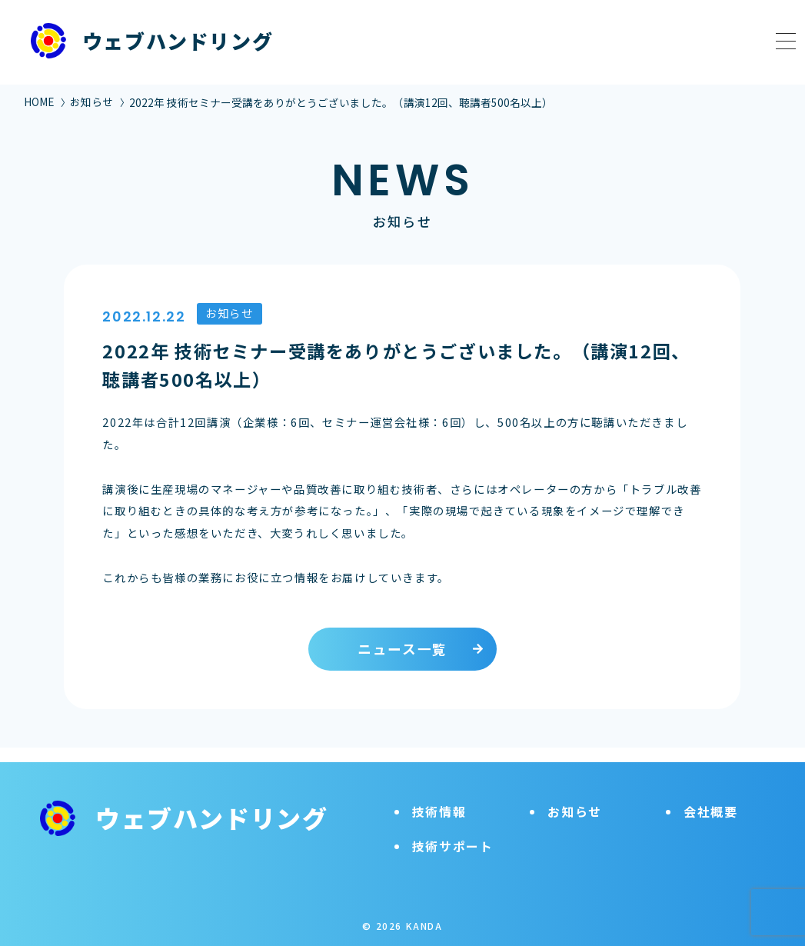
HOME (39, 101)
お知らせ (91, 101)
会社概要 (710, 797)
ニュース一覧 (402, 648)
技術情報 (439, 797)
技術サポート (453, 831)
